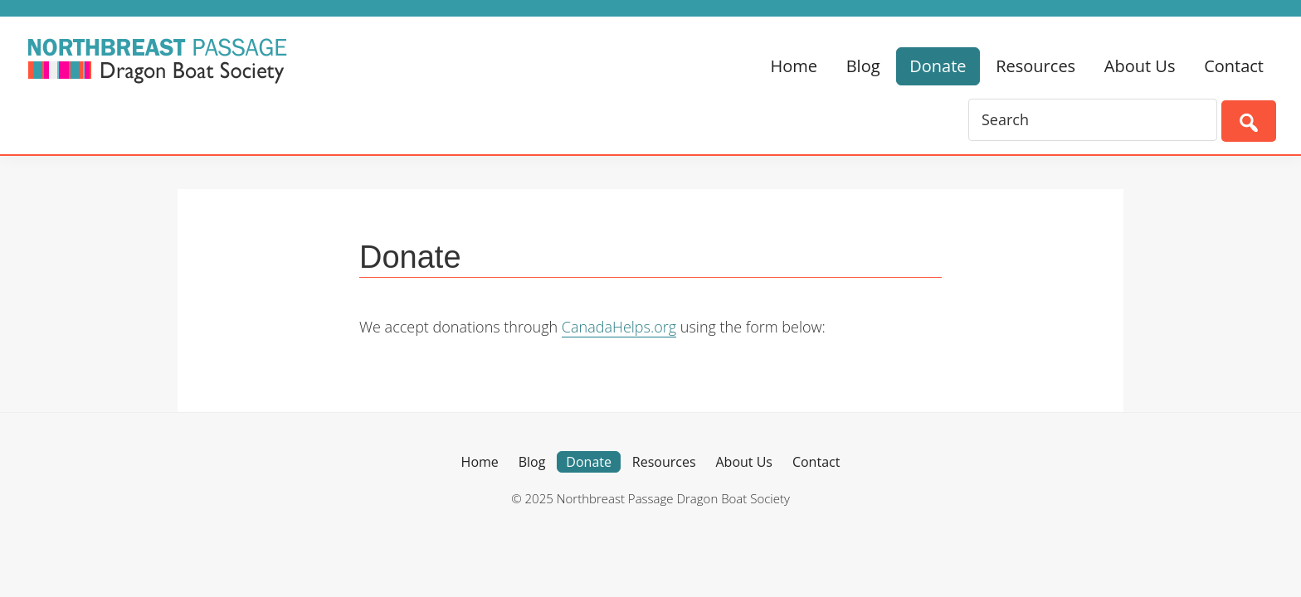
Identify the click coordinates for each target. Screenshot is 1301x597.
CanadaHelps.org (619, 327)
